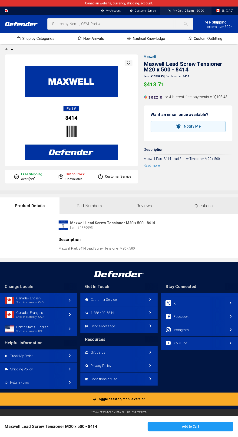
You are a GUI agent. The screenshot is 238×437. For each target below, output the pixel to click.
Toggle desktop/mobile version (119, 399)
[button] (128, 63)
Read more (152, 165)
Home (9, 49)
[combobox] (120, 24)
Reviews (144, 205)
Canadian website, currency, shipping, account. (119, 3)
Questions (204, 205)
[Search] (188, 24)
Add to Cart (190, 426)
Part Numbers (89, 205)
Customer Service (143, 11)
